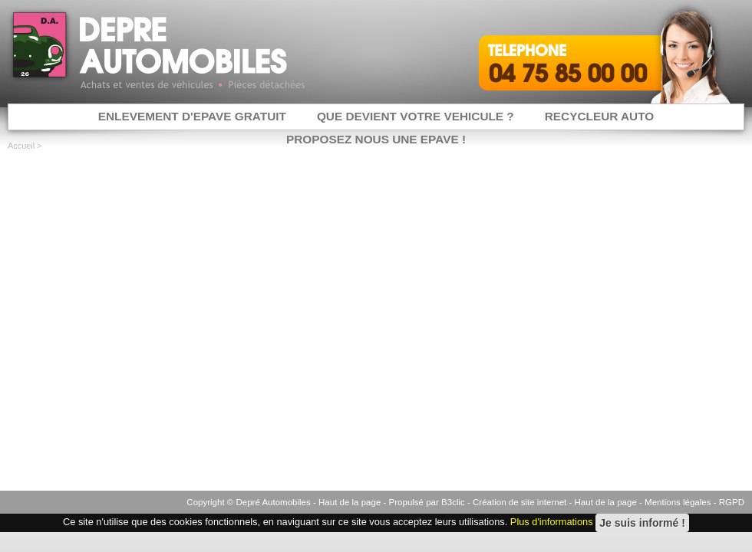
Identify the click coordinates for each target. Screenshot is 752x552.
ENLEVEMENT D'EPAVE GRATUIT (192, 116)
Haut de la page (349, 502)
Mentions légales (678, 502)
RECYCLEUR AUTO (600, 116)
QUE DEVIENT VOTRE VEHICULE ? (415, 116)
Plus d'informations (551, 522)
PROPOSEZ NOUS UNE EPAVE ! (376, 139)
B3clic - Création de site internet (503, 502)
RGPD (731, 502)
